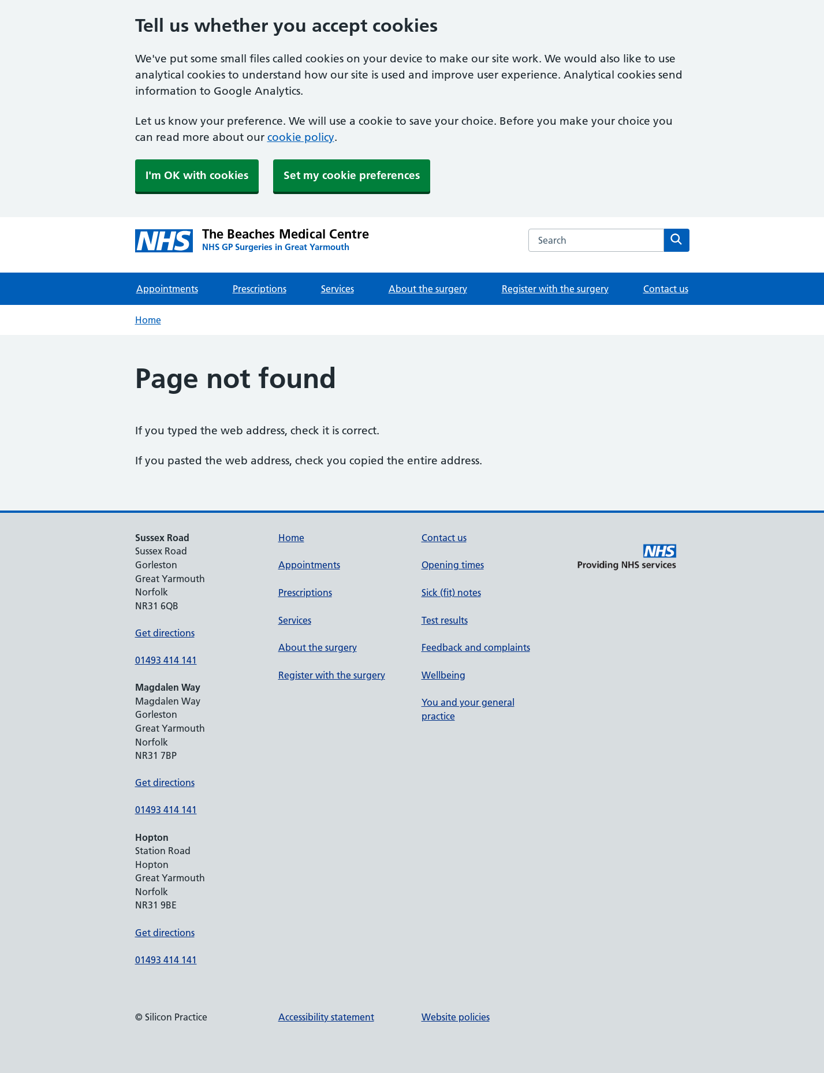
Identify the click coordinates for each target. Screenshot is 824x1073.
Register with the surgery (555, 289)
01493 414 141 (166, 660)
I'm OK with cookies (197, 175)
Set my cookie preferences (352, 175)
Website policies (456, 1017)
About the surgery (428, 289)
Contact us (665, 289)
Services (337, 289)
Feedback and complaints (476, 647)
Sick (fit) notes (451, 592)
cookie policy (300, 137)
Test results (445, 620)
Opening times (453, 565)
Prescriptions (259, 289)
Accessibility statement (326, 1017)
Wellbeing (443, 675)
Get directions (165, 633)
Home (148, 320)
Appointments (167, 289)
